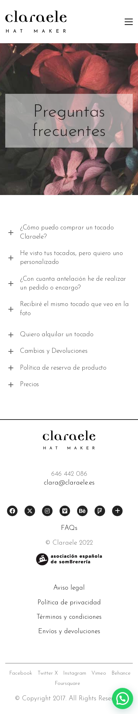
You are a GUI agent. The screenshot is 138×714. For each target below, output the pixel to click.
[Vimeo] (65, 511)
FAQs (69, 528)
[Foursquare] (100, 511)
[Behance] (82, 511)
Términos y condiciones (69, 617)
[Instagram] (47, 511)
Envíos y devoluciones (69, 631)
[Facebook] (12, 511)
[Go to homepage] (36, 22)
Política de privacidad (69, 602)
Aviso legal (69, 588)
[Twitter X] (30, 511)
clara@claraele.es (69, 483)
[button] (129, 22)
